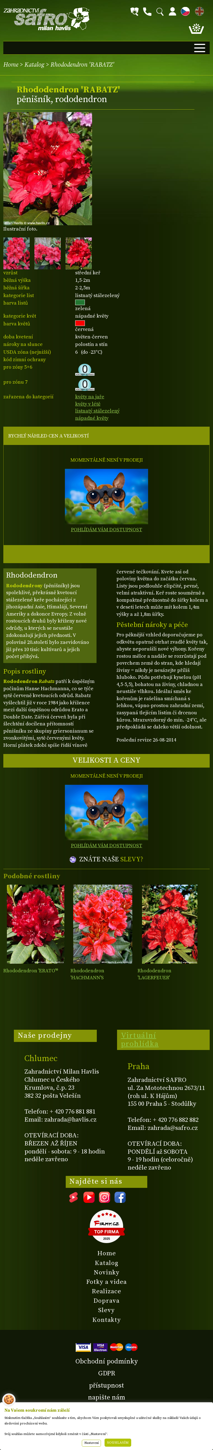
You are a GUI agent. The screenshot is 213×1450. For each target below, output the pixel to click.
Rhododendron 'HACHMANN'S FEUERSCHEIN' (87, 978)
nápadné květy (91, 418)
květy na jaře (89, 397)
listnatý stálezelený (97, 411)
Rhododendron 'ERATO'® (30, 971)
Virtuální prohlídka (140, 1040)
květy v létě (87, 404)
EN (198, 10)
